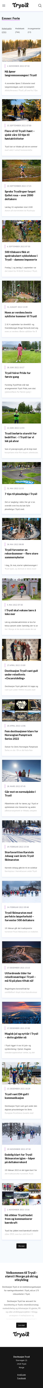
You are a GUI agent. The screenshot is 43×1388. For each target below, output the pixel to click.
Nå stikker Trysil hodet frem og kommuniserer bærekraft (19, 1218)
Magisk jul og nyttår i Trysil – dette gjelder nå (21, 1035)
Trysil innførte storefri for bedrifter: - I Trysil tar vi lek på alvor (21, 437)
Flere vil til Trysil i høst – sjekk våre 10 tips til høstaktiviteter (20, 134)
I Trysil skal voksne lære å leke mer (20, 612)
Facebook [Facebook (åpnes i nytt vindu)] (21, 1378)
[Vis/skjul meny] (3, 5)
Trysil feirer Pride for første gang (18, 374)
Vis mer (21, 1246)
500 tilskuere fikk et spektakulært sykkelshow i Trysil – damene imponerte (21, 255)
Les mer (21, 1325)
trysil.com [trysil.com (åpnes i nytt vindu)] (21, 1374)
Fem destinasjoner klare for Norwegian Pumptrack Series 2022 (21, 735)
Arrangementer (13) (34, 30)
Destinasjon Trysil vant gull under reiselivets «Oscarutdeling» (21, 674)
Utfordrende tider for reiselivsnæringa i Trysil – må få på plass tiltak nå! (20, 977)
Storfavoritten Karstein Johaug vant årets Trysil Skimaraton (19, 856)
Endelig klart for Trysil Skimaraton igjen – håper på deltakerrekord (20, 1158)
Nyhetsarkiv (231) (7, 30)
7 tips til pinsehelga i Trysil (21, 493)
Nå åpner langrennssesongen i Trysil (21, 73)
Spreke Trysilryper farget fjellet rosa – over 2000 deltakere (20, 195)
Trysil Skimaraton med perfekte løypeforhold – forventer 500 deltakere (19, 916)
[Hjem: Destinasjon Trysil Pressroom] (21, 5)
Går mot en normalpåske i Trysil (20, 793)
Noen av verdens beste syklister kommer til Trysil (21, 314)
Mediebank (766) (19, 30)
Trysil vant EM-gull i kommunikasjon (17, 1096)
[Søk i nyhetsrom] (40, 5)
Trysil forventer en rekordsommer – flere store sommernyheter (21, 553)
